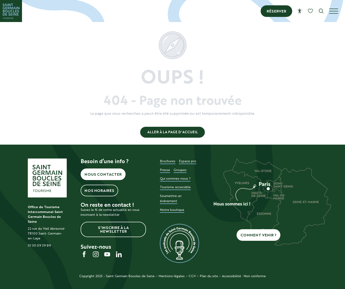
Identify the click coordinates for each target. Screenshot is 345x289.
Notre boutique (172, 210)
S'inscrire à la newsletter (113, 229)
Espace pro (187, 161)
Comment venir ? (258, 235)
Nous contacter (103, 174)
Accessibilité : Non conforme (244, 276)
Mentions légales (171, 276)
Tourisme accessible (175, 187)
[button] (321, 11)
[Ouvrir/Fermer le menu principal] (337, 11)
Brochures (167, 161)
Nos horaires (99, 190)
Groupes (180, 170)
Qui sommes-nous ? (175, 178)
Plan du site (209, 276)
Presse (165, 170)
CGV (192, 276)
